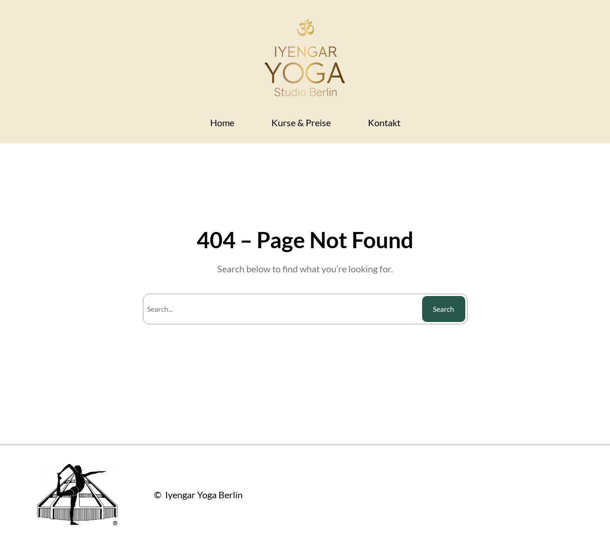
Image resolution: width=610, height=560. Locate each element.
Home (222, 122)
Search (443, 308)
